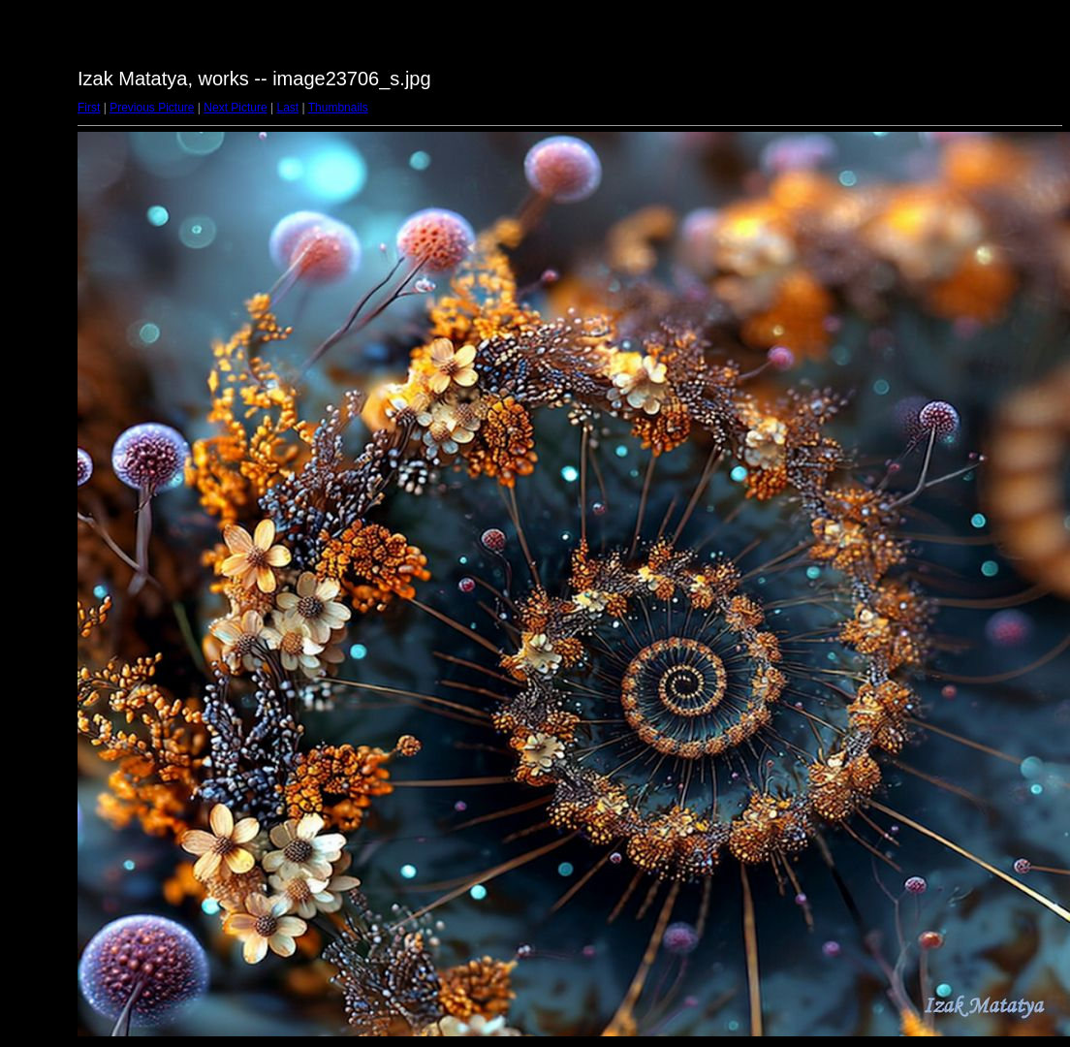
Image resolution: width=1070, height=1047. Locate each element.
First (89, 107)
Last (287, 107)
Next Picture (235, 107)
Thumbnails (338, 107)
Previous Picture (152, 107)
